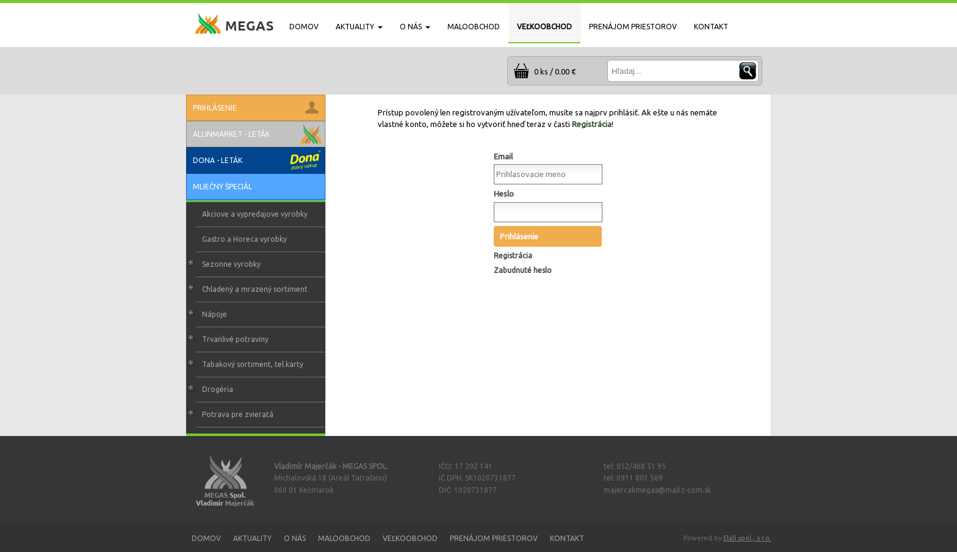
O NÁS (415, 27)
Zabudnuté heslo (523, 270)
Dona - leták (217, 160)
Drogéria (217, 389)
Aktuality (252, 538)
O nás (295, 538)
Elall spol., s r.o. (747, 538)
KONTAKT (711, 27)
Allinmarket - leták (231, 134)
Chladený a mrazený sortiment (255, 289)
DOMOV (304, 27)
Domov (206, 538)
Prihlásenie (519, 236)
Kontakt (567, 538)
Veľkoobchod (410, 538)
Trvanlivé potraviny (235, 339)
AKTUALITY (359, 27)
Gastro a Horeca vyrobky (244, 239)
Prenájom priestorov (494, 538)
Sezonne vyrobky (231, 264)
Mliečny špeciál (222, 187)
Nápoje (214, 314)
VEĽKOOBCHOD (544, 27)
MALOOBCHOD (473, 27)
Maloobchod (344, 538)
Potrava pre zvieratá (237, 414)
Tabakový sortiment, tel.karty (252, 364)
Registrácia (592, 124)
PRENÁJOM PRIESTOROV (633, 27)
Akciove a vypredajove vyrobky (255, 214)
